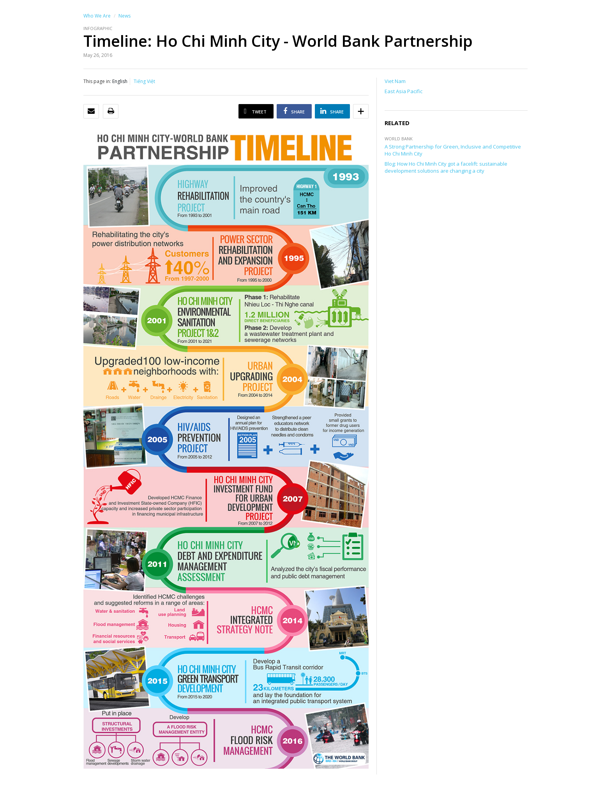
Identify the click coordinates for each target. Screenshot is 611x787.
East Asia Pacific (403, 91)
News (124, 15)
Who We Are (97, 15)
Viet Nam (395, 81)
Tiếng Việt (144, 81)
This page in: (97, 81)
